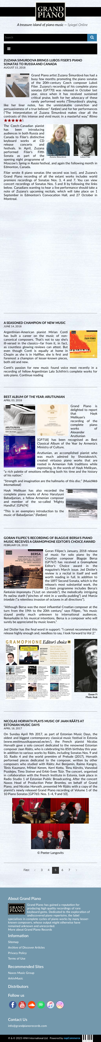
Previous (34, 870)
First (26, 870)
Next (76, 870)
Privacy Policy (17, 953)
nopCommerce (72, 1038)
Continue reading (31, 375)
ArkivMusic (15, 978)
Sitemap (13, 942)
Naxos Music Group (21, 973)
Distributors (18, 987)
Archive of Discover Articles (26, 947)
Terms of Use (16, 958)
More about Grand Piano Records (30, 929)
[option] (52, 25)
